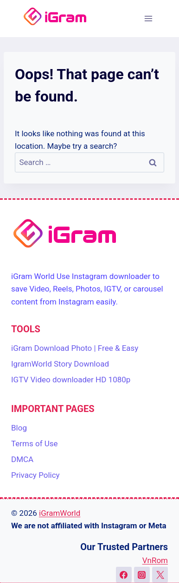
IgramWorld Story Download (60, 363)
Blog (19, 427)
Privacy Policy (35, 475)
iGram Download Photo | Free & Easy (74, 348)
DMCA (22, 459)
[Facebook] (124, 575)
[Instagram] (142, 575)
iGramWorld (59, 513)
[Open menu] (148, 18)
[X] (160, 575)
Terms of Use (34, 443)
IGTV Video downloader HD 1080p (70, 379)
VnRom (155, 560)
